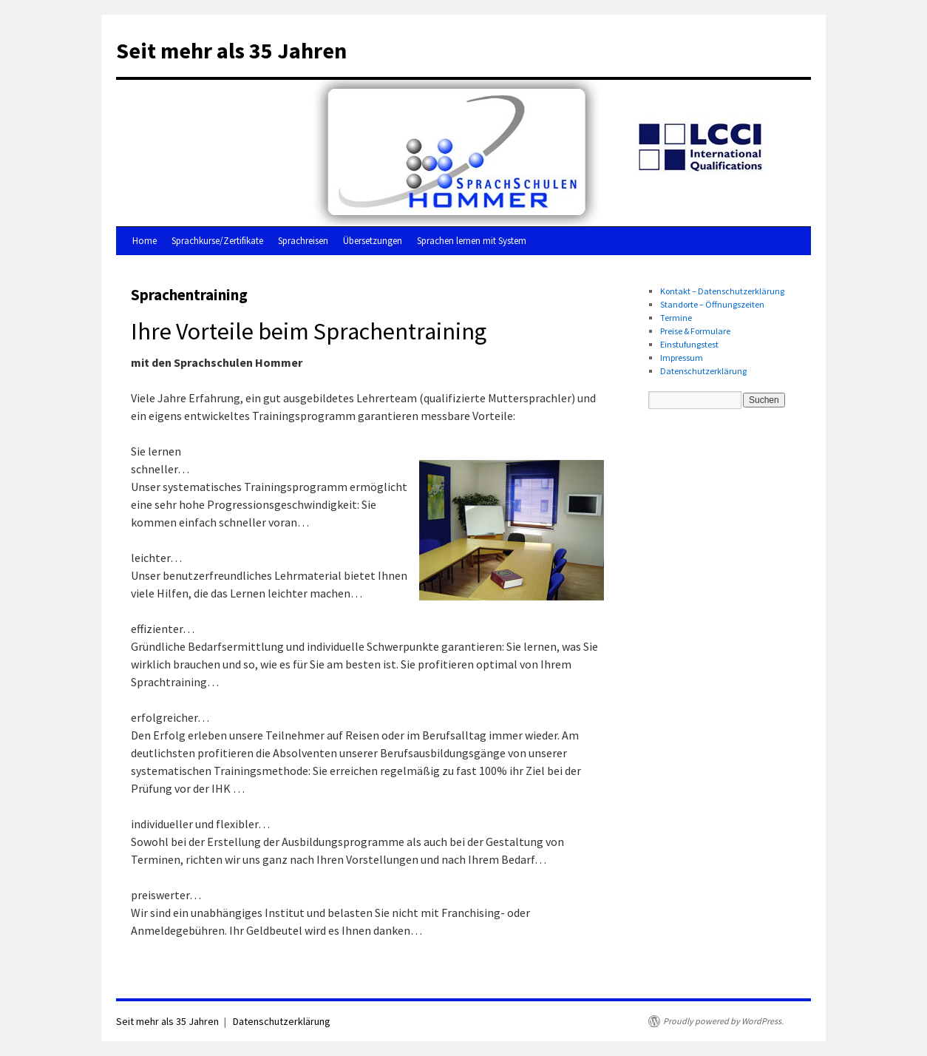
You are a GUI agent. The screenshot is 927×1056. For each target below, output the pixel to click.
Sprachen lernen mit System (471, 240)
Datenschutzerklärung (703, 370)
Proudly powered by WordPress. (723, 1020)
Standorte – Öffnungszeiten (712, 304)
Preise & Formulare (695, 330)
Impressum (681, 357)
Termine (676, 317)
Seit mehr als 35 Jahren (231, 50)
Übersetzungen (372, 240)
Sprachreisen (303, 240)
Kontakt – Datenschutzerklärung (722, 291)
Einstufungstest (689, 344)
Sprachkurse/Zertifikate (217, 240)
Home (144, 240)
